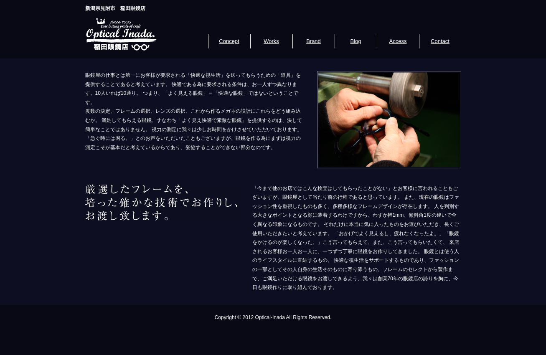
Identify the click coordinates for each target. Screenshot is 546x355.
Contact (440, 41)
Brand (313, 41)
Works (271, 41)
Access (398, 41)
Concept (229, 41)
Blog (355, 41)
